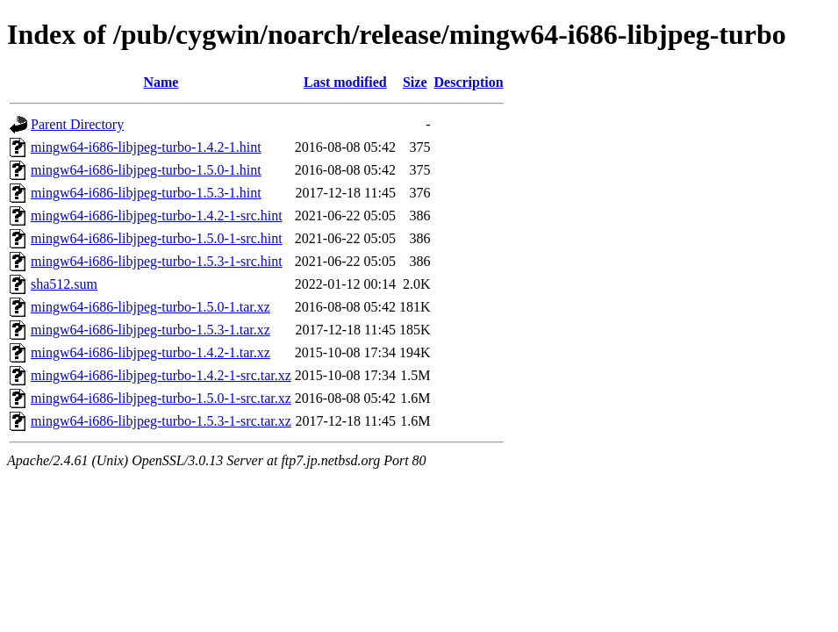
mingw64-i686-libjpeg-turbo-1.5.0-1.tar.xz (150, 306)
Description (469, 82)
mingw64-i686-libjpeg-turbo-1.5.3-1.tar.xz (150, 329)
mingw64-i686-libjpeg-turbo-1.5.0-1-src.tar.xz (161, 398)
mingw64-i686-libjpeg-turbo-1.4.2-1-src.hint (157, 215)
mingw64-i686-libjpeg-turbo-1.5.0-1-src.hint (157, 238)
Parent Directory (77, 124)
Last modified (345, 82)
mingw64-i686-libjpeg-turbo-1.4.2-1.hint (146, 147)
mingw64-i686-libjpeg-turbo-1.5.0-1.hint (146, 169)
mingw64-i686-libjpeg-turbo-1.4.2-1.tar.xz (150, 352)
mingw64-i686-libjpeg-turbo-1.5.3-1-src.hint (157, 261)
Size (415, 82)
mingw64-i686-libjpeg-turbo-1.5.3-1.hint (146, 192)
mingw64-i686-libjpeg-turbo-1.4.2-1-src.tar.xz (161, 375)
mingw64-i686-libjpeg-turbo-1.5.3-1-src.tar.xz (161, 420)
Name (160, 82)
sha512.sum (64, 283)
